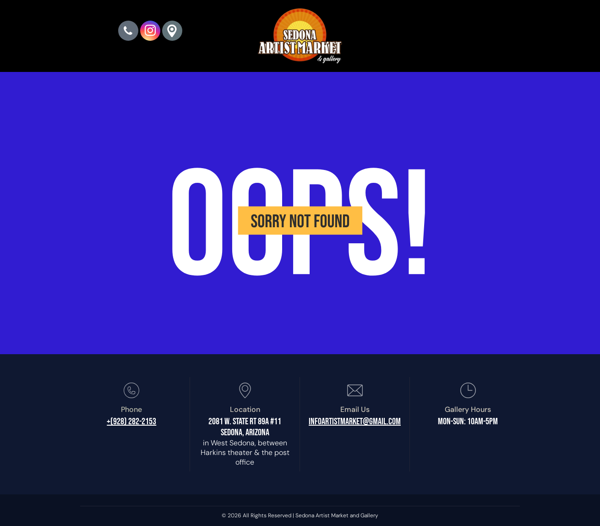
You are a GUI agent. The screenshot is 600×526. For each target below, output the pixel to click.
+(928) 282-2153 (131, 421)
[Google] (172, 32)
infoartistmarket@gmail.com (355, 421)
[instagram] (150, 32)
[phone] (128, 32)
